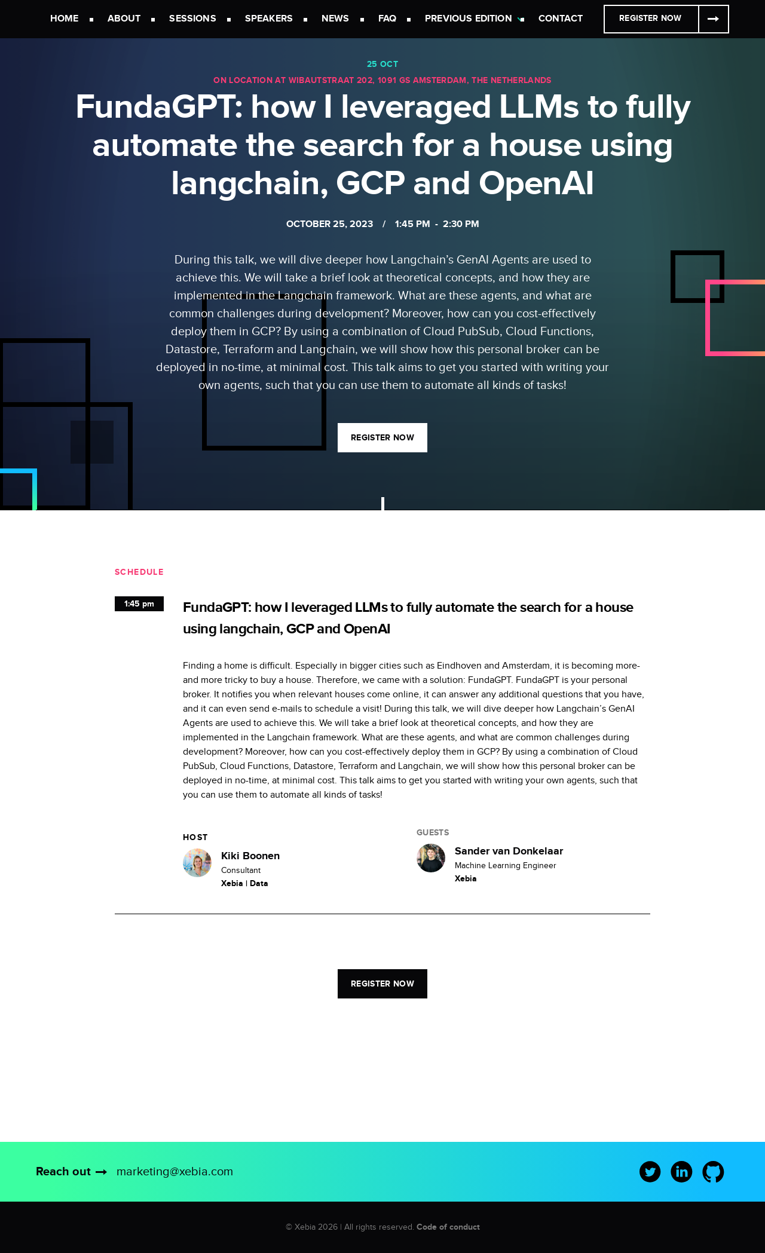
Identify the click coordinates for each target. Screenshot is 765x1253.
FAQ (387, 18)
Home (64, 18)
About (124, 18)
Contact (560, 18)
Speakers (269, 18)
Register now (382, 438)
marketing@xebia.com (175, 1172)
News (336, 18)
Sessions (192, 18)
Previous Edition (468, 18)
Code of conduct (448, 1227)
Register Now (650, 18)
